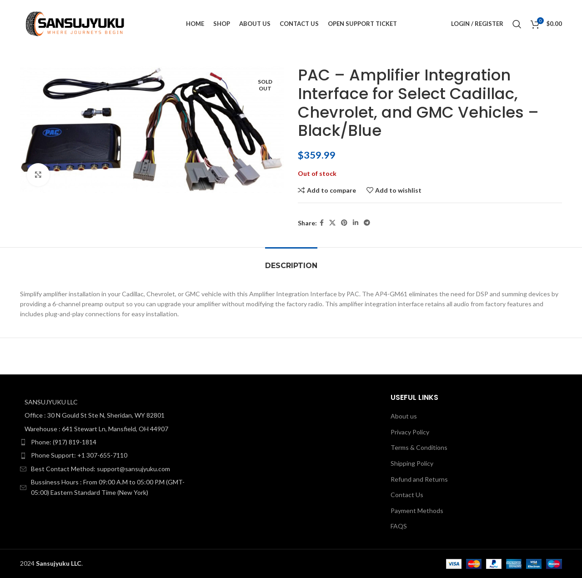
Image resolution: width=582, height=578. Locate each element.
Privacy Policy (410, 432)
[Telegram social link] (367, 223)
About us (404, 416)
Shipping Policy (412, 463)
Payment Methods (417, 510)
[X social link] (332, 223)
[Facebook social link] (321, 223)
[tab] (291, 261)
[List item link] (105, 442)
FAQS (399, 526)
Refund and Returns (419, 479)
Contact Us (407, 494)
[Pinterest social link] (344, 223)
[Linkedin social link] (355, 223)
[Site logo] (75, 23)
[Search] (517, 24)
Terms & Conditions (419, 447)
